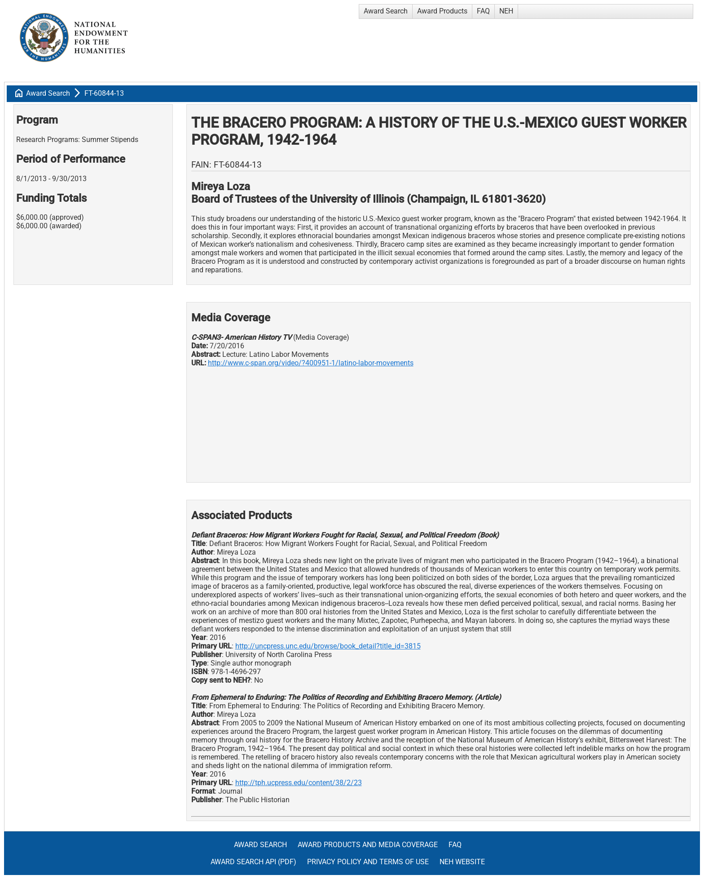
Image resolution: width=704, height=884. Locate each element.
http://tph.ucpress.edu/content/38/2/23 (298, 782)
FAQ (483, 11)
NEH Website (462, 861)
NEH (506, 11)
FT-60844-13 (104, 93)
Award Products (442, 11)
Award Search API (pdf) (253, 861)
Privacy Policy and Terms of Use (368, 861)
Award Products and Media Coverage (368, 844)
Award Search (386, 11)
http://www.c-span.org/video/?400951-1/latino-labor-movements (311, 363)
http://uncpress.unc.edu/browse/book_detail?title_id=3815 (328, 646)
